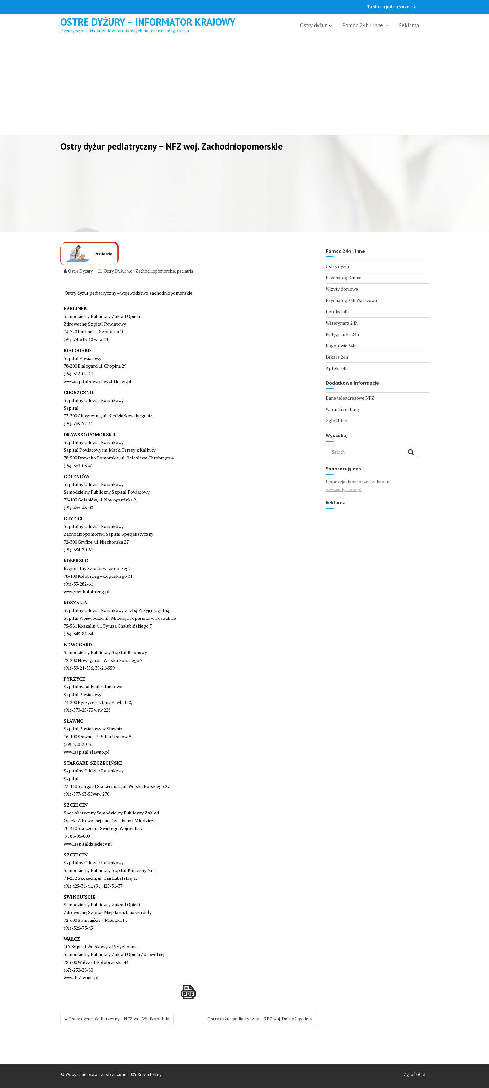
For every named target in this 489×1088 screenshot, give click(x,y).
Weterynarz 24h (342, 323)
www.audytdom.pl (344, 489)
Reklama (409, 25)
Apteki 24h (337, 368)
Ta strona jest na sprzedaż (391, 7)
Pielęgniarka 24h (342, 334)
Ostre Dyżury (78, 271)
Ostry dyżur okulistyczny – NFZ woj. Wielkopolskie (120, 1019)
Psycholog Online (343, 278)
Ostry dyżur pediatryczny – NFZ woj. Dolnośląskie (257, 1019)
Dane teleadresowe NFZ (350, 398)
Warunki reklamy (343, 409)
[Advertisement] (244, 86)
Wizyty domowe (342, 289)
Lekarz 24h (337, 357)
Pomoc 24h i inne (362, 25)
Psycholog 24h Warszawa (351, 300)
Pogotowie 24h (340, 345)
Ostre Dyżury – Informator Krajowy (147, 22)
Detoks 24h (337, 311)
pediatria (185, 271)
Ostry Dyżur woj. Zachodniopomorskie (139, 271)
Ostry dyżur (313, 25)
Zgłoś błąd (336, 420)
